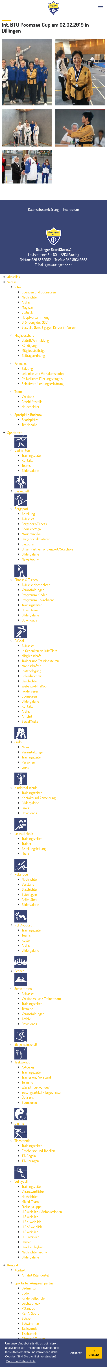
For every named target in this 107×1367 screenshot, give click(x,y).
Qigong (19, 1123)
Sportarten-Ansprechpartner (34, 1283)
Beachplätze (30, 419)
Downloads (29, 620)
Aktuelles (13, 277)
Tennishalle (29, 424)
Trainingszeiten (32, 455)
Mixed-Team (30, 1201)
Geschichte (29, 681)
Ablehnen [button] (76, 1352)
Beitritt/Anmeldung (35, 340)
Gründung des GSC (35, 322)
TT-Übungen (30, 1160)
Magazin (27, 307)
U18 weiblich (30, 1231)
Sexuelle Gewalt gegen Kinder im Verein (49, 327)
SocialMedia (30, 721)
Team (18, 391)
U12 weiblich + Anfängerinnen (42, 1211)
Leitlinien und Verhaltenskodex (43, 373)
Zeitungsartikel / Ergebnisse (41, 1092)
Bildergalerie (30, 470)
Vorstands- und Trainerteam (41, 998)
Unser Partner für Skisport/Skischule (47, 549)
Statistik (27, 312)
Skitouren (28, 544)
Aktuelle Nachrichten (36, 584)
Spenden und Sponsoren (39, 292)
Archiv (26, 302)
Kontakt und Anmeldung (39, 797)
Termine (27, 1008)
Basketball (21, 491)
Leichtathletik (23, 833)
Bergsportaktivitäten (36, 539)
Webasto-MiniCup (34, 686)
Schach (19, 970)
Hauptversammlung (35, 317)
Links (25, 767)
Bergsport (21, 508)
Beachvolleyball (32, 1247)
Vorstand (28, 396)
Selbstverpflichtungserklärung (43, 383)
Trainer (26, 843)
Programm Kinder (34, 594)
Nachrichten (30, 297)
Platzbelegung (31, 671)
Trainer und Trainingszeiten (40, 660)
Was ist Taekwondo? (35, 1087)
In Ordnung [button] (93, 1352)
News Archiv (30, 559)
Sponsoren (29, 696)
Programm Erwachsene (38, 600)
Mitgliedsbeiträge (33, 350)
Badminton (22, 450)
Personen (28, 762)
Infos (17, 287)
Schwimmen (23, 988)
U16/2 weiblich (32, 1226)
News (25, 747)
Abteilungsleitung (34, 848)
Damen (27, 1242)
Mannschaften (31, 665)
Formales (20, 363)
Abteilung (28, 513)
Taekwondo (22, 1062)
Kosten (26, 940)
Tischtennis (22, 1140)
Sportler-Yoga (31, 529)
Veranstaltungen (33, 589)
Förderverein (31, 691)
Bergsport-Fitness (34, 523)
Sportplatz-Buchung (28, 414)
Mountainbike (31, 534)
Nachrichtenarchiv (34, 1252)
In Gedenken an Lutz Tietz (39, 650)
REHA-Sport (23, 925)
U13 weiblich (30, 1216)
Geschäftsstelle (32, 401)
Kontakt (27, 460)
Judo (18, 742)
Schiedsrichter (32, 676)
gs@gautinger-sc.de (58, 264)
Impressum (71, 209)
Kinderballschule (25, 787)
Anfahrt (27, 716)
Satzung (27, 368)
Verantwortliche (33, 1191)
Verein (11, 282)
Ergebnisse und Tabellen (38, 1150)
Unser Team (30, 610)
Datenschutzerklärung (43, 209)
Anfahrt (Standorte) (35, 1275)
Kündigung (29, 345)
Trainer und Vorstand (36, 1077)
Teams (26, 465)
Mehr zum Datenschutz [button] (21, 1361)
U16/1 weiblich (31, 1221)
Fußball (19, 640)
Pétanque (21, 874)
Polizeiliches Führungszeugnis (42, 378)
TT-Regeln (29, 1155)
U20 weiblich (30, 1237)
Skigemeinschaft (25, 1044)
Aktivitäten (29, 899)
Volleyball (21, 1181)
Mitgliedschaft (24, 335)
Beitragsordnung (33, 355)
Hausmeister (30, 406)
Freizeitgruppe (32, 1206)
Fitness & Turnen (26, 579)
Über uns (28, 1097)
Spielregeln (29, 894)
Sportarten (14, 432)
